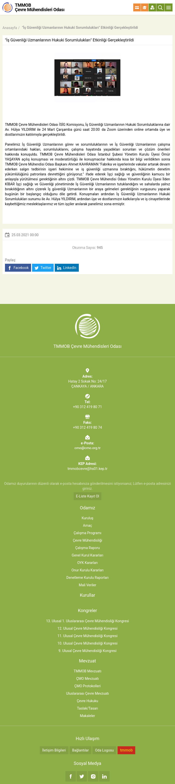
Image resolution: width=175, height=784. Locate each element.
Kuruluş (87, 518)
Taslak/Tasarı (87, 708)
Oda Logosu (104, 750)
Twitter (43, 268)
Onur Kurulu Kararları (87, 570)
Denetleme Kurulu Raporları (87, 578)
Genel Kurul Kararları (87, 555)
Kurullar (87, 595)
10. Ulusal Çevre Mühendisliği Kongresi (87, 643)
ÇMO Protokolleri (87, 686)
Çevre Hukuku (87, 701)
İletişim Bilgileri (54, 750)
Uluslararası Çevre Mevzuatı (87, 693)
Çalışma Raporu (87, 548)
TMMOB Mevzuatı (87, 671)
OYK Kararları (87, 563)
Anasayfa (9, 28)
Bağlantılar (80, 750)
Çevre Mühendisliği (87, 540)
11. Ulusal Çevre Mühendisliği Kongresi (87, 636)
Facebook (18, 268)
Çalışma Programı (87, 533)
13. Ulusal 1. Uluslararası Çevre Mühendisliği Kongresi (87, 621)
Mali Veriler (87, 585)
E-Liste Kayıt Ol (87, 496)
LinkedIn (66, 268)
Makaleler (87, 716)
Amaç (87, 525)
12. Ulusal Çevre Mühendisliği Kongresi (87, 628)
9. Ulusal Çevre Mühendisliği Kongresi (87, 651)
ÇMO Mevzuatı (87, 679)
